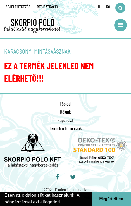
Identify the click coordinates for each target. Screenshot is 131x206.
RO (108, 6)
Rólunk (65, 111)
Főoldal (65, 103)
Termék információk (65, 128)
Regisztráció (47, 6)
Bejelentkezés (17, 6)
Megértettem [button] (111, 198)
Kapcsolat (65, 120)
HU (100, 6)
